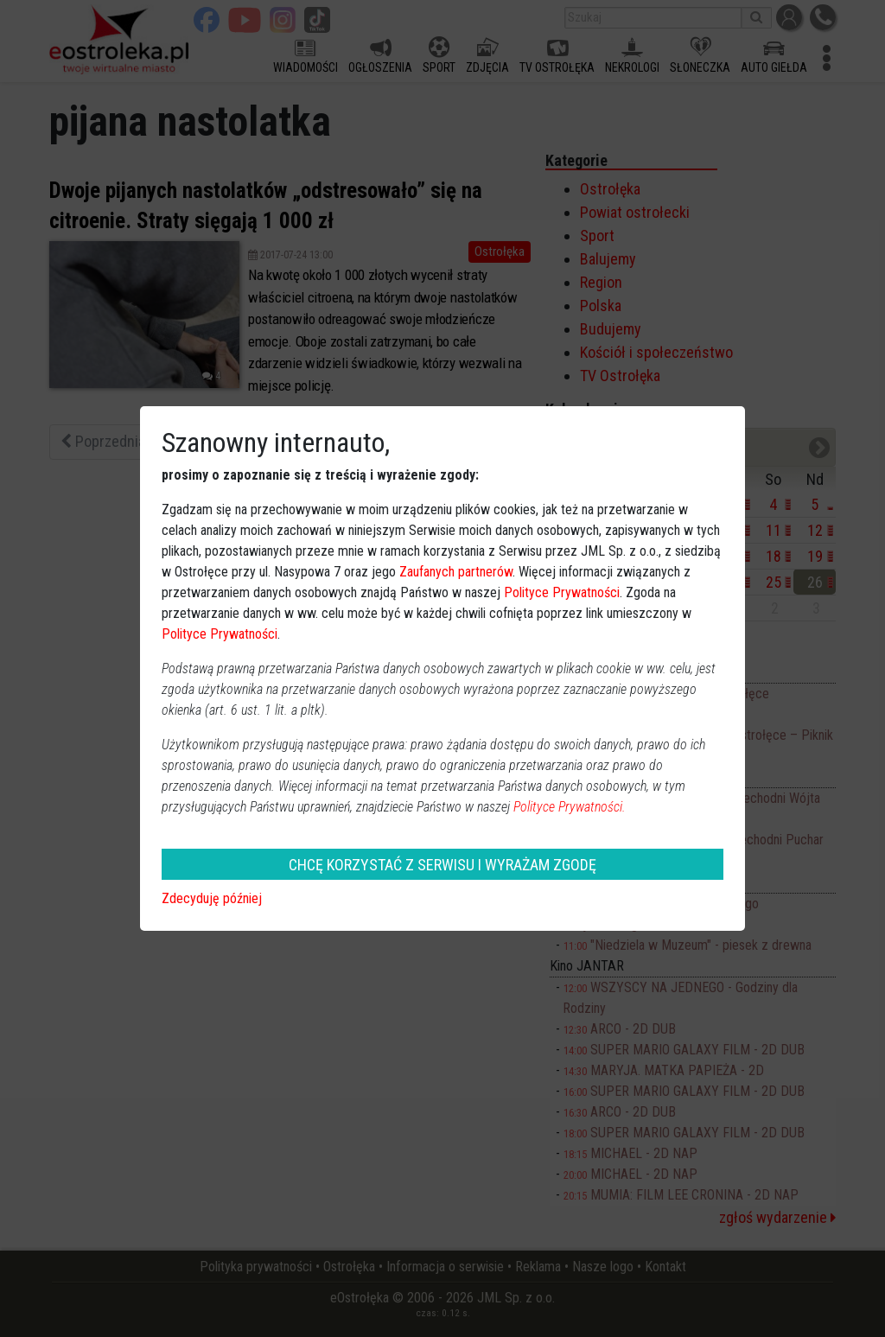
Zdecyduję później (212, 898)
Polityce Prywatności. (569, 807)
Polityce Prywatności (562, 592)
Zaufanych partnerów (456, 571)
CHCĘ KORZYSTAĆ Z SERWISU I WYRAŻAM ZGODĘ (442, 865)
